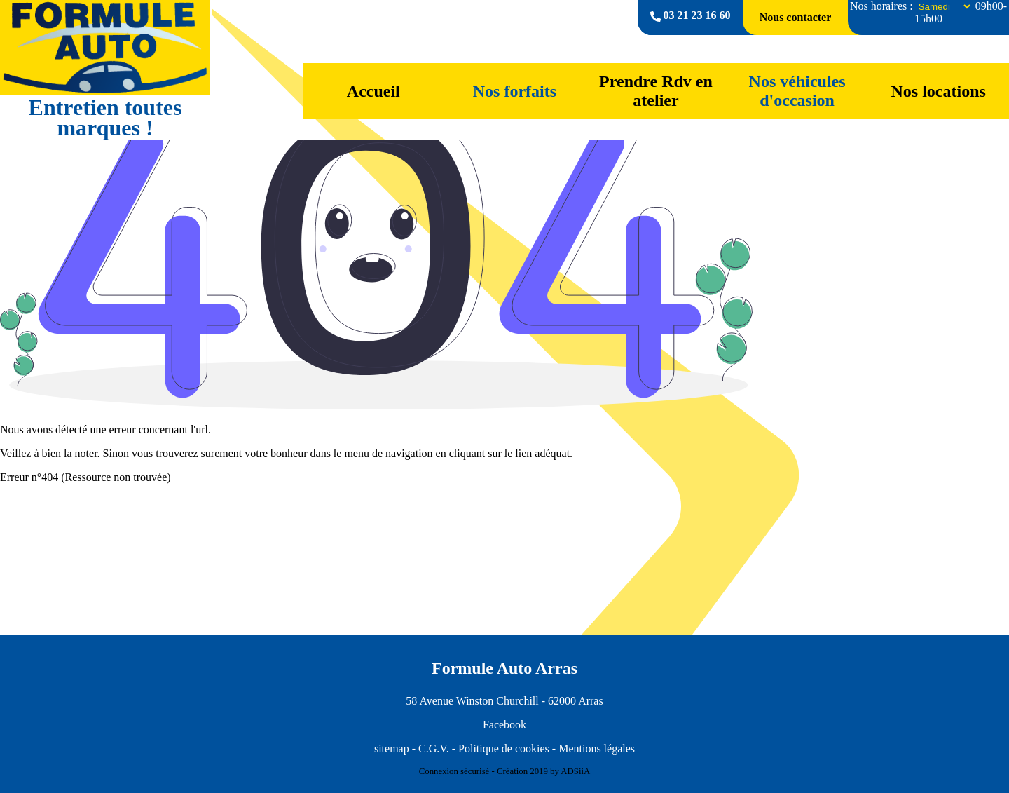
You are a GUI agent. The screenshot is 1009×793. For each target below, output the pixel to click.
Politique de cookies (503, 748)
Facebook (504, 725)
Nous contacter (796, 17)
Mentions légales (596, 748)
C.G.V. (433, 748)
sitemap (391, 748)
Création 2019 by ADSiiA (543, 771)
